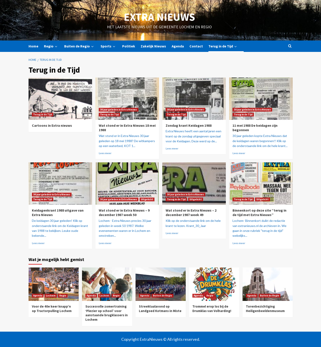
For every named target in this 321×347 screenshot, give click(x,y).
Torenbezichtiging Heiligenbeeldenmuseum (265, 308)
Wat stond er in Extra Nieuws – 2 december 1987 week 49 (191, 212)
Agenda (178, 46)
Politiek (128, 46)
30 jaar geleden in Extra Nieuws (118, 109)
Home (33, 46)
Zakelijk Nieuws (153, 46)
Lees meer (105, 153)
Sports (109, 46)
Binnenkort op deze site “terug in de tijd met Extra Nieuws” (259, 212)
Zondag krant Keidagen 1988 (189, 125)
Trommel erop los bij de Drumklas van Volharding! (211, 308)
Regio (51, 46)
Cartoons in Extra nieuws (52, 125)
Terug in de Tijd (223, 46)
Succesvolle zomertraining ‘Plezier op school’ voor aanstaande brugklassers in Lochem (106, 313)
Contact (196, 46)
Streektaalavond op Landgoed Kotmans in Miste (160, 308)
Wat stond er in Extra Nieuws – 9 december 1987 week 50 (124, 212)
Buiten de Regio (79, 46)
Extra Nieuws (159, 17)
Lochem (51, 295)
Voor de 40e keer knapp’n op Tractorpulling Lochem (52, 308)
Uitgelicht (147, 199)
